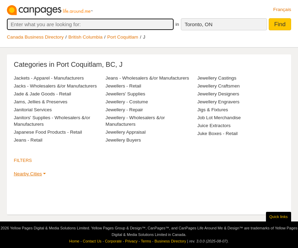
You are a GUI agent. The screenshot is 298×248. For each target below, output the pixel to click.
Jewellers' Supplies (125, 93)
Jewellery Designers (218, 93)
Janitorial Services (33, 109)
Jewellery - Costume (126, 101)
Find (280, 24)
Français (282, 9)
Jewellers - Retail (123, 86)
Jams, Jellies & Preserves (41, 101)
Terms (146, 241)
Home (74, 241)
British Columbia (86, 37)
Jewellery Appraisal (125, 132)
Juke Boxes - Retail (217, 133)
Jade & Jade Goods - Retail (42, 93)
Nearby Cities (28, 173)
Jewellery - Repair (124, 109)
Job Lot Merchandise (219, 117)
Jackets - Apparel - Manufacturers (49, 78)
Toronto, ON (199, 24)
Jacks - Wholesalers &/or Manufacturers (55, 86)
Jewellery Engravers (218, 101)
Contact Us (92, 241)
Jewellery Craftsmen (218, 86)
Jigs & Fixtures (212, 109)
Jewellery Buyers (123, 140)
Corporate (113, 241)
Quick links (278, 217)
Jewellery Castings (216, 78)
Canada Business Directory (35, 37)
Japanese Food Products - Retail (48, 132)
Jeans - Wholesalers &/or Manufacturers (147, 78)
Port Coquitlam (122, 37)
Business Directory (170, 241)
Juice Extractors (214, 125)
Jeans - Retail (28, 140)
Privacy (131, 241)
